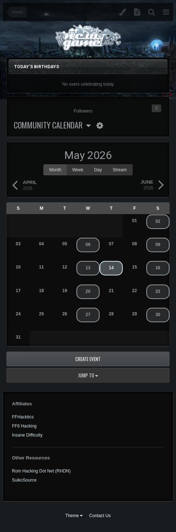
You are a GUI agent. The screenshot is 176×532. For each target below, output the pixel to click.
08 (134, 243)
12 (64, 267)
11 (41, 267)
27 (87, 314)
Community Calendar (52, 125)
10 (18, 267)
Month (55, 169)
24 (18, 313)
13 (87, 267)
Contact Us (99, 515)
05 (64, 243)
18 (41, 290)
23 (157, 291)
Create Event (88, 359)
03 (18, 243)
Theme (74, 515)
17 (18, 290)
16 (157, 267)
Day (98, 169)
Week (77, 169)
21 (111, 290)
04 (41, 243)
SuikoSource (24, 480)
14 (111, 267)
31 (18, 337)
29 (134, 313)
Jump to (88, 375)
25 (41, 313)
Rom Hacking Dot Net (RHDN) (41, 471)
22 (134, 290)
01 (134, 220)
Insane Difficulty (27, 435)
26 (64, 313)
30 (157, 314)
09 (157, 244)
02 (157, 221)
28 (111, 313)
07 (111, 243)
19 (64, 290)
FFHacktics (23, 417)
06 (87, 244)
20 (87, 291)
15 (134, 267)
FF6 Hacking (24, 426)
